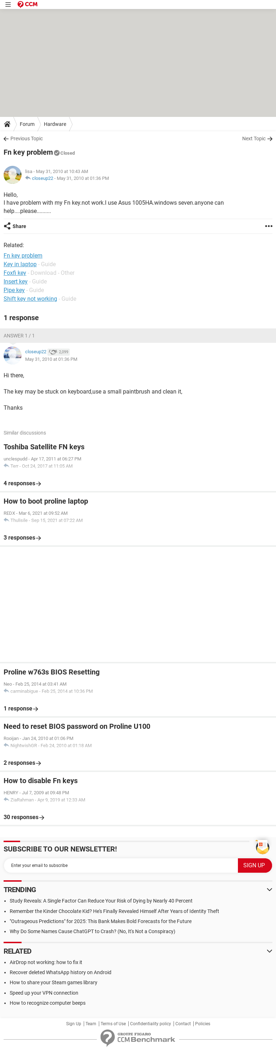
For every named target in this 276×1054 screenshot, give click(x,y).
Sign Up (73, 1023)
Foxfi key (15, 272)
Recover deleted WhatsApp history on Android (60, 972)
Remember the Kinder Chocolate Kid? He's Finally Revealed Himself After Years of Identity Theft (114, 911)
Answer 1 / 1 (19, 336)
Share (19, 226)
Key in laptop (20, 264)
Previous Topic (26, 138)
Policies (202, 1023)
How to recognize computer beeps (48, 1003)
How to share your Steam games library (53, 982)
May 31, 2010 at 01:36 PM (83, 178)
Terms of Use (113, 1023)
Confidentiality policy (150, 1023)
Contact (183, 1023)
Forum (27, 124)
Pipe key (14, 290)
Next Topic (254, 138)
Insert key (16, 281)
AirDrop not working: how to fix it (46, 962)
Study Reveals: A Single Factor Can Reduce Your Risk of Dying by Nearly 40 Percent (101, 901)
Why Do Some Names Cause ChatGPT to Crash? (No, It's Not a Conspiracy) (92, 931)
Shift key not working (30, 298)
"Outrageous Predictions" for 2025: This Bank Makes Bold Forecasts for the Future (101, 921)
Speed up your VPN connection (44, 993)
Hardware (55, 124)
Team (91, 1023)
